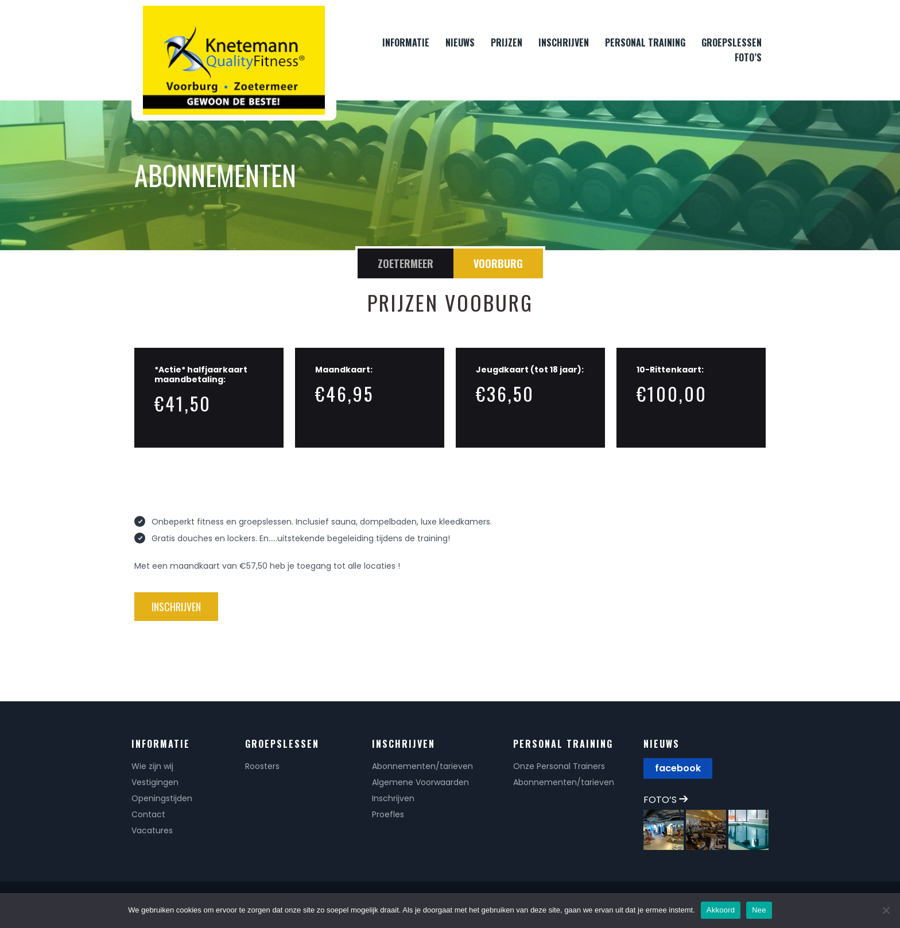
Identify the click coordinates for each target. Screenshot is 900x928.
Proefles (388, 814)
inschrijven (176, 606)
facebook (678, 768)
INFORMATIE (405, 42)
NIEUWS (460, 42)
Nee (759, 910)
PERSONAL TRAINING (645, 42)
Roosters (262, 766)
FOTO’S (748, 57)
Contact (148, 814)
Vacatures (152, 830)
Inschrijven (393, 798)
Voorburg (498, 263)
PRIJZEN (506, 42)
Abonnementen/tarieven (422, 766)
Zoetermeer (405, 263)
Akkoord (721, 910)
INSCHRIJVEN (563, 42)
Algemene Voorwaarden (420, 782)
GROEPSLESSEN (731, 42)
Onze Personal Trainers (559, 766)
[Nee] (885, 910)
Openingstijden (161, 798)
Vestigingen (155, 782)
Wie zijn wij (152, 766)
